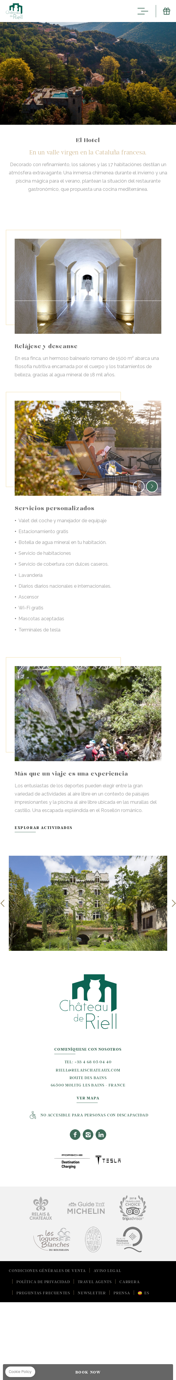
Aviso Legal (107, 1270)
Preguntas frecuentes (43, 1292)
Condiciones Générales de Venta (47, 1270)
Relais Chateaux (41, 1207)
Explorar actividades (77, 827)
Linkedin (101, 1134)
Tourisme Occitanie (129, 1239)
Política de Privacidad (43, 1281)
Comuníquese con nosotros (87, 1049)
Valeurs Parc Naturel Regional (93, 1239)
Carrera (129, 1281)
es (146, 1293)
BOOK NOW (88, 1372)
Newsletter (92, 1292)
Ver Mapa (88, 1098)
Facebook (75, 1134)
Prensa (122, 1292)
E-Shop (163, 11)
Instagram (88, 1134)
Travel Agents (95, 1281)
